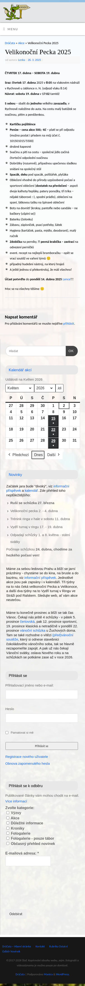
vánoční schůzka (32, 630)
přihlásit (68, 323)
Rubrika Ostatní (58, 946)
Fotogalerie (18, 833)
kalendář (31, 490)
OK (70, 350)
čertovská (27, 621)
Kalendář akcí (20, 370)
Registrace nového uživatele (26, 756)
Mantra (48, 974)
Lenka (21, 59)
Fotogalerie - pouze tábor (30, 838)
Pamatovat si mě (22, 732)
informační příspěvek (40, 578)
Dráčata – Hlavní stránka (16, 946)
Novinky (15, 475)
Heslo (9, 709)
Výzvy (13, 813)
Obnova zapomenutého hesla (27, 763)
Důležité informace (24, 823)
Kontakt (40, 946)
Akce (21, 43)
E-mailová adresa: (22, 853)
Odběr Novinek (11, 951)
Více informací (16, 801)
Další (53, 455)
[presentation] (24, 887)
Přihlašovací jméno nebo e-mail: (29, 685)
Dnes (38, 455)
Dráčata (10, 43)
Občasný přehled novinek (30, 844)
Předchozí (18, 455)
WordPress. (63, 974)
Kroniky (15, 828)
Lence (66, 279)
